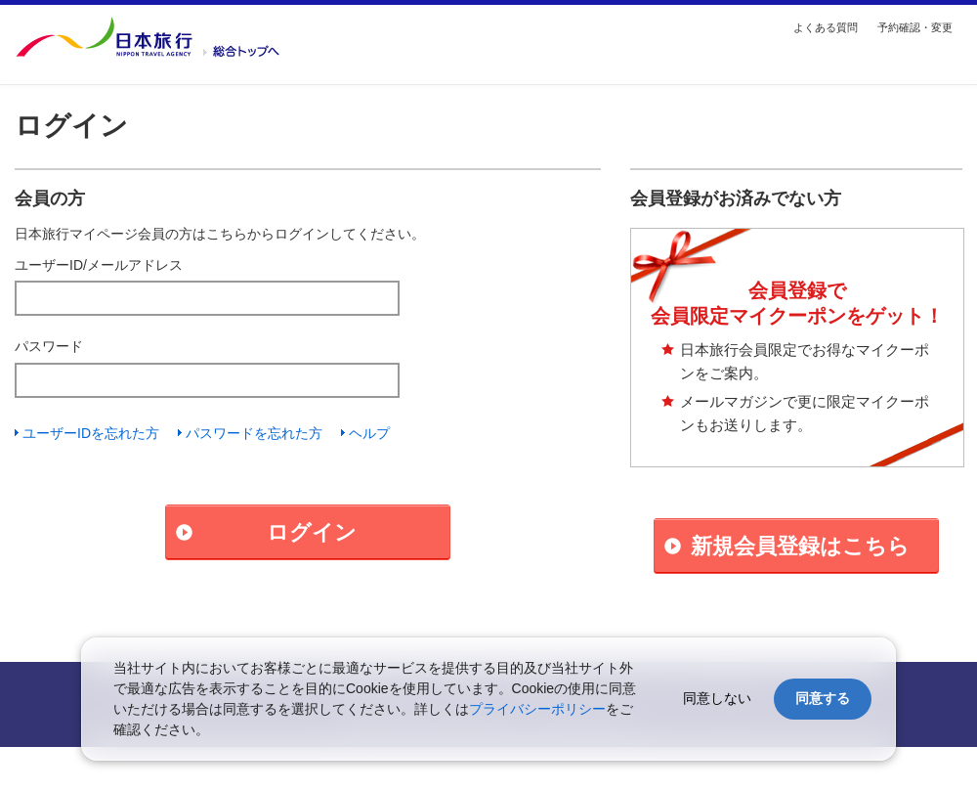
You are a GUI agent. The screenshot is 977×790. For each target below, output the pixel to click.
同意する (822, 698)
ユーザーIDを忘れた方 (90, 433)
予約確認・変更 (915, 27)
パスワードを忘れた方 (254, 433)
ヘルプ (369, 433)
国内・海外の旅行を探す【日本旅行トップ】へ (147, 37)
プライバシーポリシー (537, 709)
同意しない (717, 698)
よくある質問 (825, 27)
